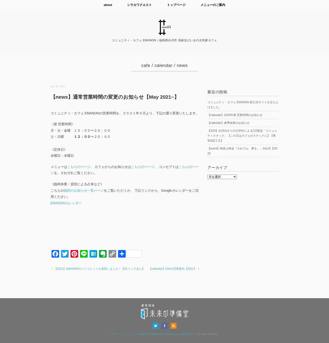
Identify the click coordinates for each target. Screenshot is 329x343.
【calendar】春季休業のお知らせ (228, 123)
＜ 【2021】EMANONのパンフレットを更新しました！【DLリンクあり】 (98, 268)
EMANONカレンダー (66, 203)
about (108, 5)
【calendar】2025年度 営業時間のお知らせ (234, 115)
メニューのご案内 (213, 5)
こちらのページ (79, 167)
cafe (145, 65)
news (182, 65)
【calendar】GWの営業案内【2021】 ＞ (174, 268)
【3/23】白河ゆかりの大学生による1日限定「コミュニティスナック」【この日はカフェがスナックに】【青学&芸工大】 (242, 135)
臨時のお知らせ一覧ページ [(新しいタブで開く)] (84, 190)
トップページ (176, 5)
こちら (136, 167)
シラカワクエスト (139, 5)
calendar (163, 65)
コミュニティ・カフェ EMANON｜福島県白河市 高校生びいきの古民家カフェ (155, 334)
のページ (147, 167)
